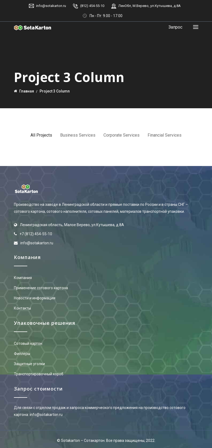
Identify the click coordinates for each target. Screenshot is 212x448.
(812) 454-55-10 (92, 6)
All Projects (41, 135)
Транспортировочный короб (38, 374)
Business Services (77, 135)
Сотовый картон (28, 343)
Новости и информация (34, 298)
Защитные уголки (29, 364)
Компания (23, 278)
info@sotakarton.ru (51, 6)
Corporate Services (121, 135)
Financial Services (165, 135)
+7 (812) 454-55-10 (36, 234)
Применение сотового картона (41, 288)
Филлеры (22, 354)
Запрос (175, 27)
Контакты (22, 308)
